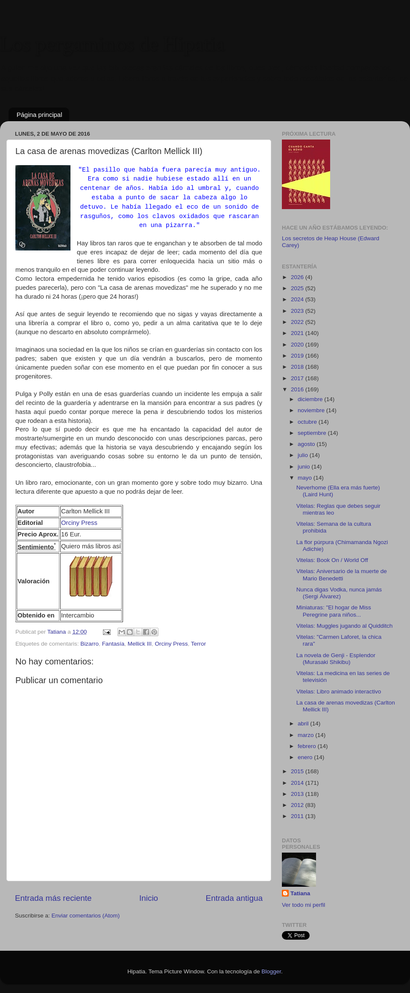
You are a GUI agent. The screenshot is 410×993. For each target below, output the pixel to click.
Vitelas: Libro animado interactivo (338, 691)
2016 (298, 389)
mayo (305, 478)
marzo (306, 735)
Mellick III (140, 644)
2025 (298, 288)
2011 (298, 816)
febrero (308, 746)
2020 (298, 344)
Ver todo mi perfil (303, 905)
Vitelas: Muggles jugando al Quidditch (344, 626)
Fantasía (113, 644)
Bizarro (89, 644)
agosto (307, 444)
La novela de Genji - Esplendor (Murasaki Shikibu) (335, 658)
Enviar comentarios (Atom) (86, 915)
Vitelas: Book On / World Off (332, 560)
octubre (308, 422)
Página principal (39, 114)
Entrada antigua (234, 898)
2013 (298, 794)
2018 (298, 367)
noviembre (312, 410)
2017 (298, 378)
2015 (298, 771)
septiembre (313, 433)
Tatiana (300, 893)
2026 (298, 277)
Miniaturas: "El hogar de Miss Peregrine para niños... (333, 610)
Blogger (271, 971)
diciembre (311, 399)
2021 (298, 333)
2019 (298, 355)
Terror (198, 644)
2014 (298, 783)
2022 (298, 322)
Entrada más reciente (53, 898)
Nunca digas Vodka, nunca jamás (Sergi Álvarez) (339, 593)
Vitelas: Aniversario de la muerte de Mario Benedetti (341, 574)
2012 (298, 805)
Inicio (148, 898)
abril (304, 723)
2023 (298, 311)
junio (304, 466)
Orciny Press (79, 522)
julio (304, 455)
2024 (298, 299)
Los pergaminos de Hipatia (112, 44)
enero (306, 757)
